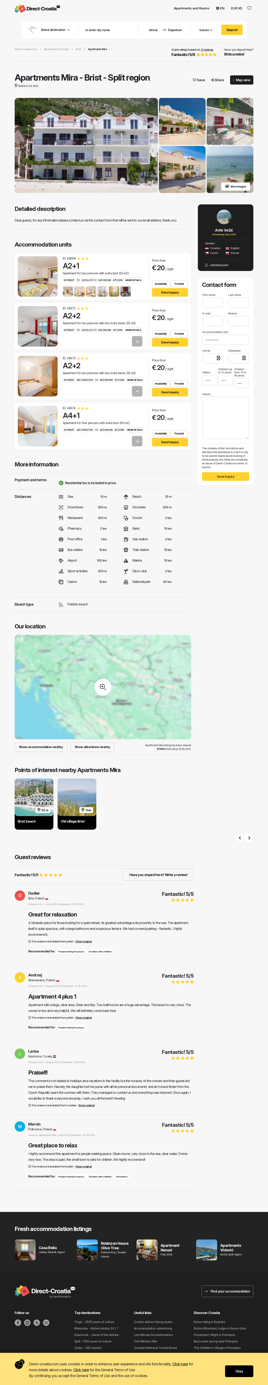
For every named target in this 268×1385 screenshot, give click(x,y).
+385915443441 (216, 265)
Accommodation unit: (215, 332)
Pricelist (179, 283)
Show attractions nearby (92, 747)
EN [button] (220, 8)
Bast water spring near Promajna (216, 1341)
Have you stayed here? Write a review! (158, 875)
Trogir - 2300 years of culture (94, 1322)
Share (217, 80)
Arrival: (206, 350)
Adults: (206, 371)
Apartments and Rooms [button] (191, 8)
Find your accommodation (227, 1291)
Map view (241, 80)
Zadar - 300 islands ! (88, 1348)
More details (133, 280)
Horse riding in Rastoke (209, 1322)
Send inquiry (170, 292)
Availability (161, 283)
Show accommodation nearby (41, 747)
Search (232, 30)
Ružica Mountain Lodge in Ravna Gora (220, 1328)
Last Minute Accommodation (153, 1335)
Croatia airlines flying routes (153, 1322)
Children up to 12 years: (225, 371)
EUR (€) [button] (236, 8)
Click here (180, 1364)
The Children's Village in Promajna (217, 1348)
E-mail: (206, 313)
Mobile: (232, 313)
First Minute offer (145, 1341)
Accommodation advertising (153, 1328)
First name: (209, 294)
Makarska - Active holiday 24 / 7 (96, 1328)
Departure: (234, 350)
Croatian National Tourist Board (155, 1348)
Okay (239, 1371)
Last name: (235, 294)
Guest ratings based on (193, 52)
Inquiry (206, 394)
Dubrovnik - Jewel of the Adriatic (96, 1335)
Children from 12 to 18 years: (240, 372)
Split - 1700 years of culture (93, 1341)
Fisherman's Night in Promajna (214, 1335)
